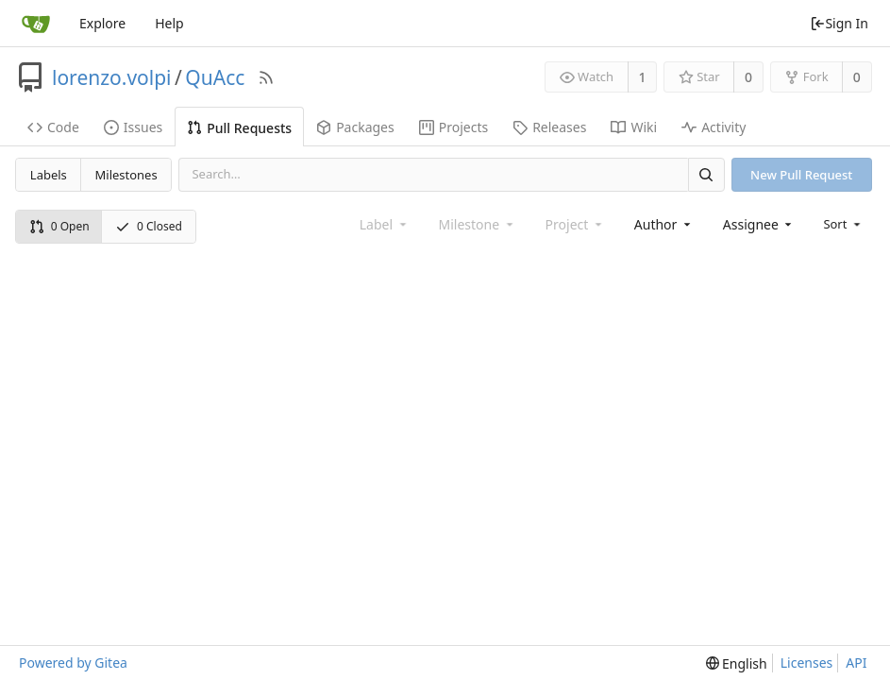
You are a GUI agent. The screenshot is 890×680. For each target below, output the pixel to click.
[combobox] (664, 224)
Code (53, 127)
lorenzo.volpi (112, 77)
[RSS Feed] (266, 77)
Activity (713, 127)
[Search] (706, 174)
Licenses (807, 663)
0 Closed (148, 226)
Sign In (839, 23)
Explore (102, 23)
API (856, 663)
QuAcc (214, 77)
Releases (549, 127)
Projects (453, 127)
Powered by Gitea (73, 663)
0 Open (59, 226)
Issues (133, 127)
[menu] (843, 224)
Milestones (126, 174)
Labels (48, 174)
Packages (355, 127)
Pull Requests (239, 128)
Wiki (634, 127)
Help (169, 23)
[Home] (35, 24)
